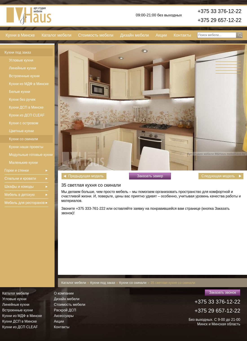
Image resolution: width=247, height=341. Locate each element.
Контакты (182, 35)
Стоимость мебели (95, 35)
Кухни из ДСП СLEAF (26, 115)
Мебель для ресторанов (24, 203)
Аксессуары (64, 316)
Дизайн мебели (134, 35)
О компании (64, 293)
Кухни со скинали (23, 139)
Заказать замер (150, 176)
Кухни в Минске (20, 35)
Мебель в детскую (19, 195)
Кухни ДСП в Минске (26, 107)
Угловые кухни (21, 60)
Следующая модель (218, 176)
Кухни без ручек (22, 99)
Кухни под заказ (17, 52)
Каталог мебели (56, 35)
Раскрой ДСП (65, 310)
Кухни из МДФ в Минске (29, 84)
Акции (161, 35)
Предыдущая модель (86, 176)
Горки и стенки (16, 170)
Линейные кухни (22, 68)
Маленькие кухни (23, 162)
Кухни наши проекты (26, 147)
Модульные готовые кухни (31, 155)
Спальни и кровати (20, 178)
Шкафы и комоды (19, 186)
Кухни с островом (23, 123)
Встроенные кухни (24, 76)
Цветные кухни (21, 131)
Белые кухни (19, 92)
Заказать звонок (222, 292)
